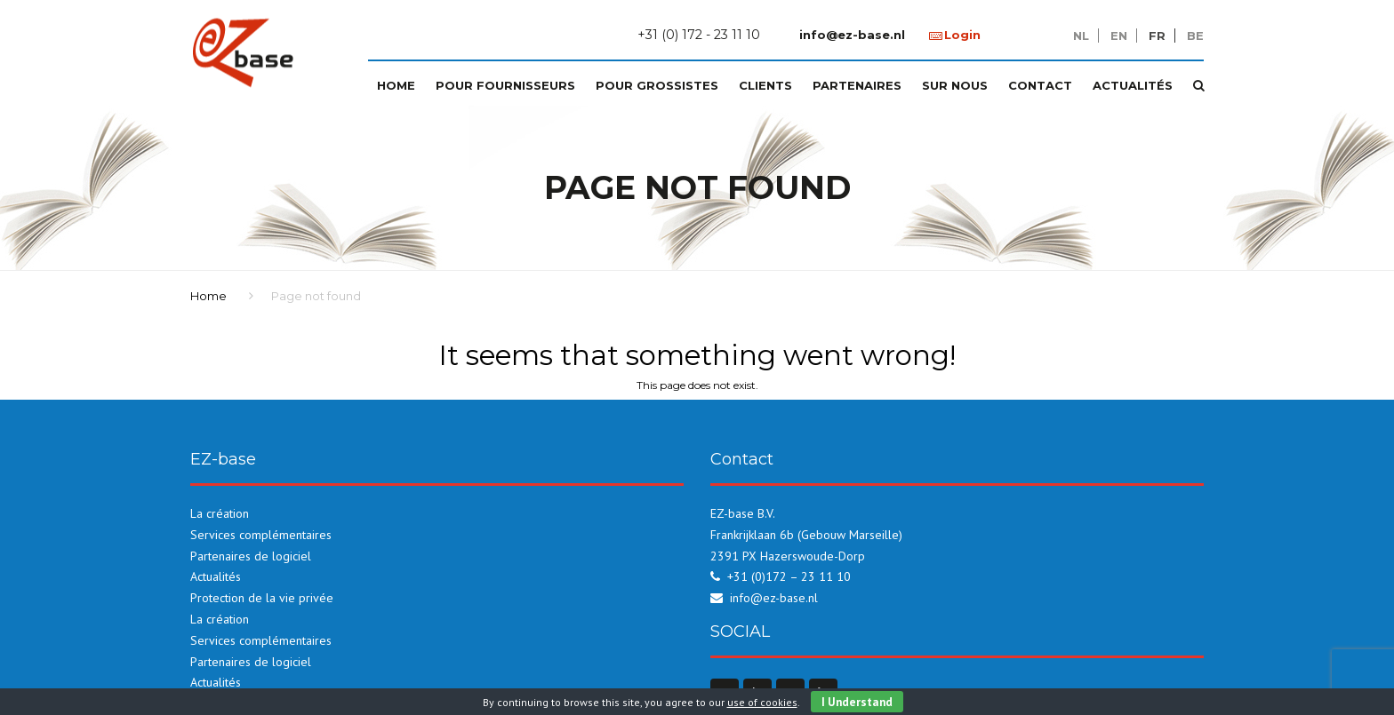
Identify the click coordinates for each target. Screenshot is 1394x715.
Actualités (1133, 85)
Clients (765, 85)
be (1195, 35)
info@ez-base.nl (852, 35)
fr (1157, 35)
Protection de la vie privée (261, 598)
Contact (1040, 85)
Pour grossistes (657, 85)
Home (396, 85)
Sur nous (955, 85)
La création (219, 513)
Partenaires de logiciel (250, 556)
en (1118, 35)
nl (1081, 35)
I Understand (857, 702)
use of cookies (762, 702)
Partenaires (857, 85)
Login (962, 35)
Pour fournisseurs (505, 85)
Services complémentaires (261, 535)
